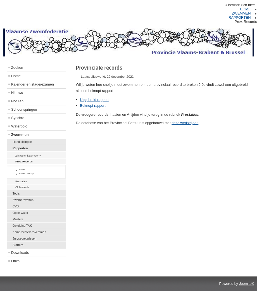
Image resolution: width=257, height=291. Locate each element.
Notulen (17, 101)
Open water (20, 212)
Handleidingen (22, 141)
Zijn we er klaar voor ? (28, 155)
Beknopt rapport (92, 105)
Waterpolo (19, 126)
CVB (16, 206)
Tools (16, 193)
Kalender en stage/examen (32, 84)
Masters (18, 219)
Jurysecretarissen (24, 238)
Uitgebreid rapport (94, 100)
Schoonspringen (24, 109)
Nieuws (17, 93)
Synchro (17, 118)
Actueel (21, 170)
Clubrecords (22, 187)
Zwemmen (20, 135)
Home (16, 76)
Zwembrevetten (23, 200)
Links (15, 261)
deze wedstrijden (185, 123)
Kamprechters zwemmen (29, 232)
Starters (18, 245)
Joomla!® (246, 283)
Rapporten (20, 148)
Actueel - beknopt (26, 173)
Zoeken (17, 67)
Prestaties (21, 181)
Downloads (20, 252)
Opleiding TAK (22, 225)
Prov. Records (24, 161)
